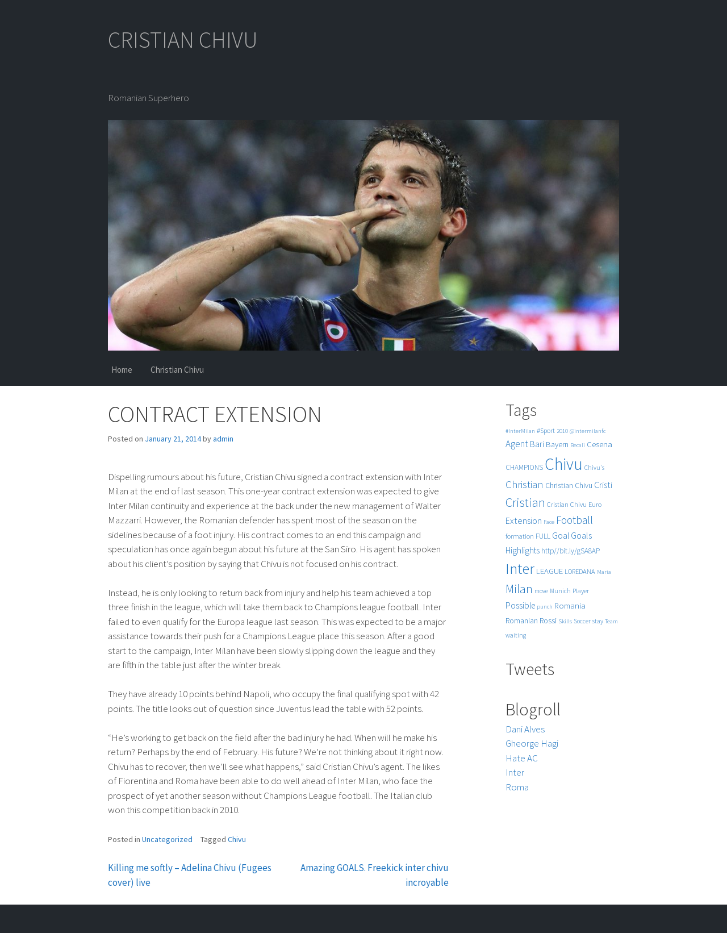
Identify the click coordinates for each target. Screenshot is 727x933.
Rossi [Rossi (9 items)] (548, 620)
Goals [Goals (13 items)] (581, 535)
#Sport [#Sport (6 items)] (546, 430)
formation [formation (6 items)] (519, 536)
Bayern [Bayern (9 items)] (557, 444)
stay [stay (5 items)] (597, 621)
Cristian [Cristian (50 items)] (525, 502)
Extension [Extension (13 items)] (523, 520)
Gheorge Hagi (531, 743)
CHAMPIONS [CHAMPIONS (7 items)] (524, 467)
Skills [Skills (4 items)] (565, 621)
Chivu (237, 839)
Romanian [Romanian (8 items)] (521, 621)
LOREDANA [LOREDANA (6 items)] (580, 571)
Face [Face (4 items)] (549, 522)
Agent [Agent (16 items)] (516, 444)
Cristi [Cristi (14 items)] (603, 484)
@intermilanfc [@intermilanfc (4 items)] (587, 431)
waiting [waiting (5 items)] (515, 635)
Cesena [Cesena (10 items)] (599, 444)
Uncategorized (167, 839)
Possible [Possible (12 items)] (520, 605)
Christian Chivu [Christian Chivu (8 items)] (568, 485)
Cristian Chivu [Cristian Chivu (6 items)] (567, 504)
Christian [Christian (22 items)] (524, 484)
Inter (514, 772)
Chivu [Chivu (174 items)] (564, 463)
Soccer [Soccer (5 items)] (582, 621)
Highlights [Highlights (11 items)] (522, 550)
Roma (517, 787)
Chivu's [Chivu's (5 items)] (594, 468)
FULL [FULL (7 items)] (543, 536)
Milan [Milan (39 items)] (519, 589)
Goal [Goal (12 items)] (560, 535)
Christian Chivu (177, 369)
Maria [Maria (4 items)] (604, 572)
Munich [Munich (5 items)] (560, 591)
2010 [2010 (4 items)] (562, 431)
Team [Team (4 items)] (611, 621)
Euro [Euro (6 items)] (594, 504)
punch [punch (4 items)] (545, 606)
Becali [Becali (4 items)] (577, 445)
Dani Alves (525, 729)
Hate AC (521, 758)
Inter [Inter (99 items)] (519, 568)
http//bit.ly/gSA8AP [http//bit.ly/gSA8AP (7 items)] (570, 551)
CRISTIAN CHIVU (183, 40)
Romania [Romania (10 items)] (570, 605)
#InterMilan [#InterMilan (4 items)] (520, 431)
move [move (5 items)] (541, 591)
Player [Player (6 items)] (581, 590)
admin (223, 439)
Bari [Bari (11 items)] (537, 444)
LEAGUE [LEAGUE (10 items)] (549, 570)
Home (121, 369)
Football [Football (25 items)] (574, 520)
